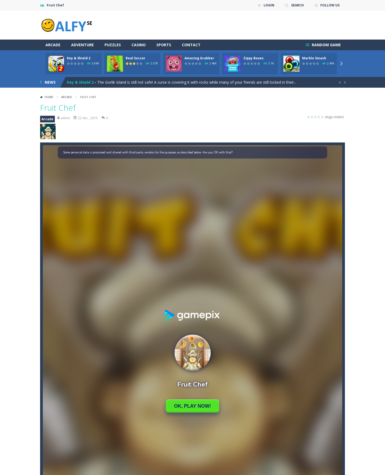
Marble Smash (314, 58)
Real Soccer (135, 58)
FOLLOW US (330, 5)
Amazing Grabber (199, 58)
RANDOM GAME (326, 44)
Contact (191, 44)
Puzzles (113, 44)
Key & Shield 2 (78, 58)
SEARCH (297, 5)
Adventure (82, 44)
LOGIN (269, 5)
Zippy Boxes (253, 58)
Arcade (52, 44)
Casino (139, 44)
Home (49, 97)
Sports (163, 44)
